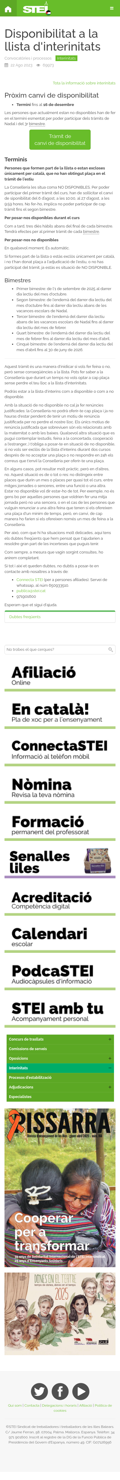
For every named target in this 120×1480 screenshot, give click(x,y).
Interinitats (66, 58)
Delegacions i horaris (59, 1405)
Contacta (31, 1405)
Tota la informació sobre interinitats (84, 83)
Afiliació (85, 1405)
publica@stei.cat (31, 591)
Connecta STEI (29, 579)
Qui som (15, 1405)
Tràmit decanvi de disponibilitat (60, 139)
